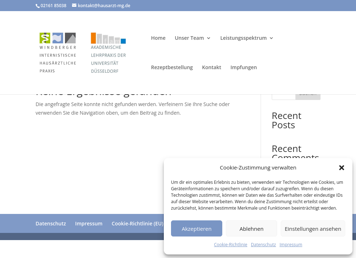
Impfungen (244, 68)
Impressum (291, 245)
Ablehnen (251, 228)
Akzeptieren (197, 228)
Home (158, 38)
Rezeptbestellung (172, 68)
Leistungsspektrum (243, 38)
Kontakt (212, 68)
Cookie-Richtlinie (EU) (137, 223)
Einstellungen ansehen (313, 228)
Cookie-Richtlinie (230, 245)
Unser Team (189, 38)
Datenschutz (263, 245)
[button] (341, 167)
